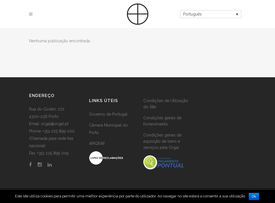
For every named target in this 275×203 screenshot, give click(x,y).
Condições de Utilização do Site (165, 103)
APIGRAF (97, 143)
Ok (254, 196)
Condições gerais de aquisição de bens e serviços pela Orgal (162, 141)
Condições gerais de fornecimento (162, 121)
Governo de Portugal (108, 114)
